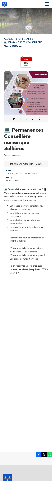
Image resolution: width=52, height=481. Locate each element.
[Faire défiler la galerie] (14, 118)
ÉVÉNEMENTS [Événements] (23, 38)
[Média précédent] (21, 118)
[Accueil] (4, 4)
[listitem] (38, 455)
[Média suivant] (32, 118)
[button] (26, 63)
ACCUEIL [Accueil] (8, 38)
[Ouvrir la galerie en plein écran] (38, 118)
